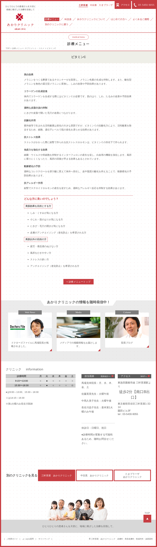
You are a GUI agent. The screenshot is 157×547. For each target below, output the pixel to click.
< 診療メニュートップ (79, 281)
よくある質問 (28, 539)
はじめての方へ (119, 19)
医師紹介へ (106, 376)
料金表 (67, 19)
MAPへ (144, 376)
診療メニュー (52, 19)
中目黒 (93, 5)
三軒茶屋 (83, 5)
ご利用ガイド (12, 539)
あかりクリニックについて (91, 19)
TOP (8, 48)
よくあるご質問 (141, 19)
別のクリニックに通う (56, 24)
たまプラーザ (106, 5)
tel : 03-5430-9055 (128, 414)
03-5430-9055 (143, 5)
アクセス (122, 5)
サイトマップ (44, 539)
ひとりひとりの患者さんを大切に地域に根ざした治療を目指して (20, 8)
